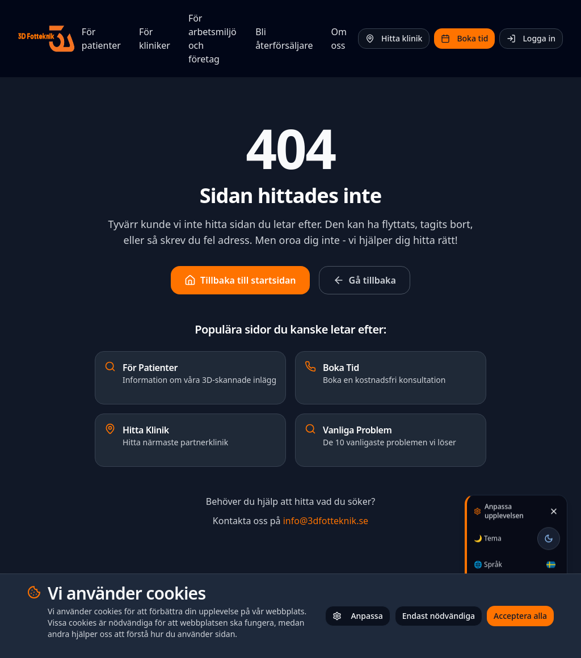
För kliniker (154, 39)
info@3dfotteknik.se (325, 520)
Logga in (531, 38)
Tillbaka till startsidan (240, 280)
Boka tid (464, 38)
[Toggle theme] (548, 534)
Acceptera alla (520, 615)
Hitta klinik (393, 38)
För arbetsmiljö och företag (212, 38)
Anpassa (357, 615)
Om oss (339, 39)
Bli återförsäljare (284, 39)
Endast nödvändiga (438, 615)
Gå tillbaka (364, 280)
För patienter (101, 39)
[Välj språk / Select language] (551, 560)
